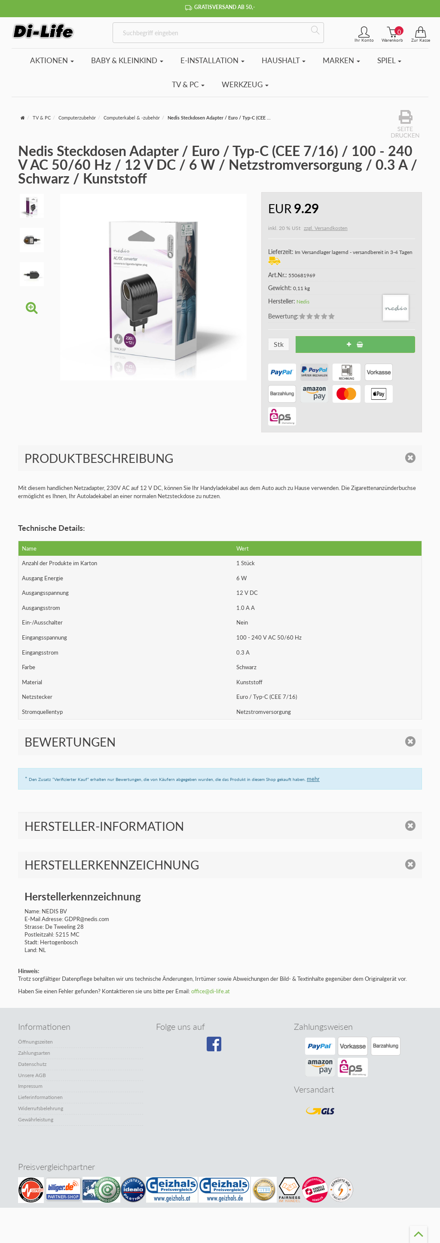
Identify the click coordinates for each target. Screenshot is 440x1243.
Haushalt (284, 60)
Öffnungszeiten (35, 1041)
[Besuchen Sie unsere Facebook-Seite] (218, 1047)
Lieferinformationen (40, 1097)
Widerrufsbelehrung (40, 1108)
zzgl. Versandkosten (326, 228)
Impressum (30, 1086)
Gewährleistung (35, 1119)
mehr (313, 778)
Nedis (302, 301)
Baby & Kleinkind (127, 60)
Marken (341, 60)
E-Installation (212, 60)
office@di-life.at (210, 991)
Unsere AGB (32, 1075)
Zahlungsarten (34, 1053)
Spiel (389, 60)
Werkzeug (245, 84)
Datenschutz (32, 1064)
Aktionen (52, 60)
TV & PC (188, 84)
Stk (279, 344)
